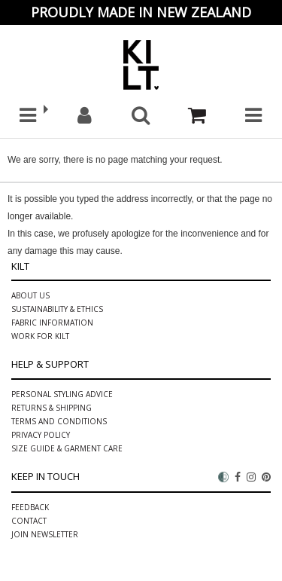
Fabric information (52, 322)
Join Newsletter (44, 534)
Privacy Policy (40, 435)
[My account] (84, 115)
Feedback (30, 507)
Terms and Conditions (59, 421)
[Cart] (197, 115)
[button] (28, 115)
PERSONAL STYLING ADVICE (62, 394)
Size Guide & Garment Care (67, 448)
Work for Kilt (40, 336)
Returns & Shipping (51, 407)
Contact (29, 520)
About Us (30, 295)
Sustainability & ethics (57, 309)
